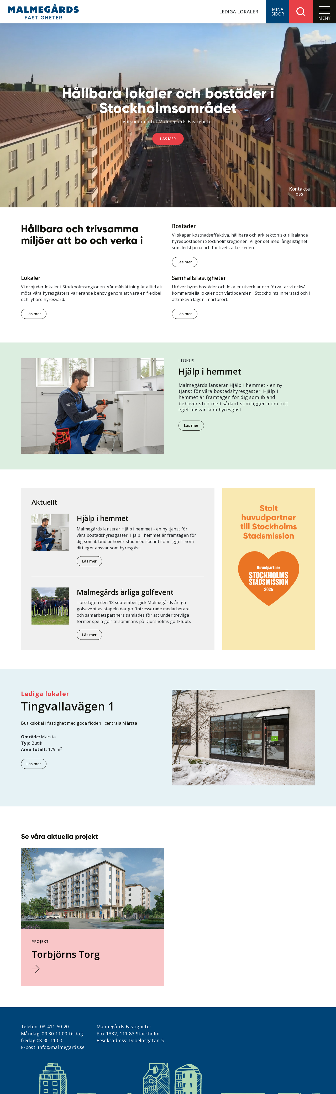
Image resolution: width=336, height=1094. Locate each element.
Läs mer (184, 261)
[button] (277, 11)
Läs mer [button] (168, 138)
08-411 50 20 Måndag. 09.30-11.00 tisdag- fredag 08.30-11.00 (53, 1033)
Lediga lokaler (238, 11)
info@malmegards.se (61, 1047)
